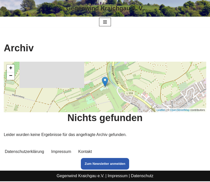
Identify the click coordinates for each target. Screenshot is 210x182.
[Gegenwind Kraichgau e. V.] (105, 8)
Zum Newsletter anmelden (105, 164)
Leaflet (161, 109)
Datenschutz (142, 176)
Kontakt (85, 152)
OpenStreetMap (180, 109)
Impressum (61, 152)
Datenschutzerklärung (24, 152)
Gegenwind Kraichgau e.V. (80, 176)
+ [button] (10, 68)
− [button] (10, 76)
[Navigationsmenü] (105, 22)
